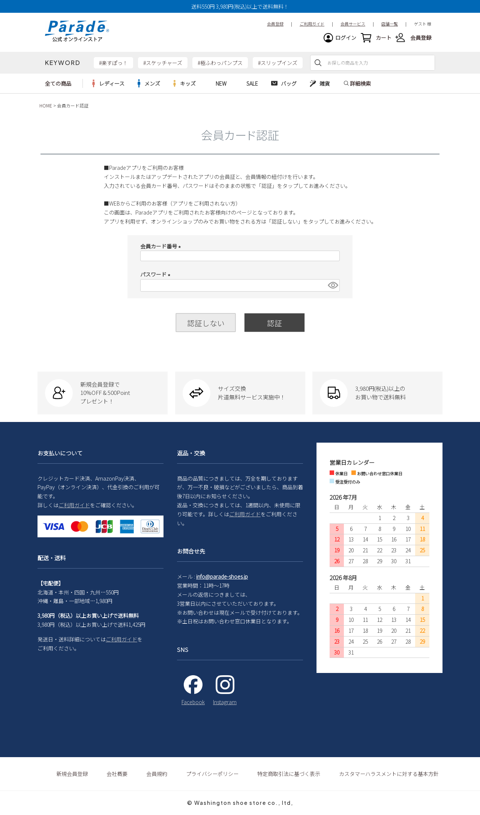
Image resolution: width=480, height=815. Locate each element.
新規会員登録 (72, 773)
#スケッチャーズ (162, 63)
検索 (318, 62)
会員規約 (156, 773)
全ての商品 (58, 83)
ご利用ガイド (74, 505)
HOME (45, 105)
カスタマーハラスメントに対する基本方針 (389, 773)
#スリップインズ (277, 63)
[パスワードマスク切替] (332, 285)
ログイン (345, 37)
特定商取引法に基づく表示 (288, 773)
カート (384, 37)
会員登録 (420, 37)
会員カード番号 (161, 246)
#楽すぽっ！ (113, 63)
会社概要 (117, 773)
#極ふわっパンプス (220, 63)
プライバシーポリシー (212, 773)
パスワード (156, 274)
